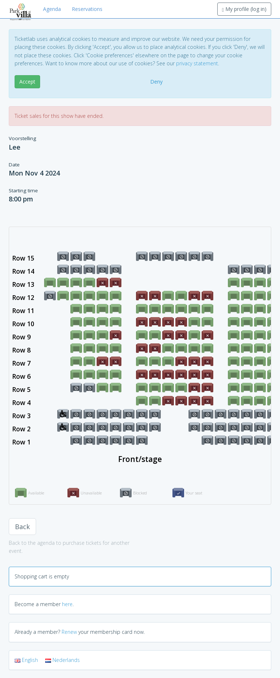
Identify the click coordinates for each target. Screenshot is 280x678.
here (67, 604)
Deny (156, 81)
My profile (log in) (244, 8)
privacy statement (197, 63)
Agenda (52, 8)
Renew (69, 631)
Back (22, 526)
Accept (27, 81)
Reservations (87, 8)
